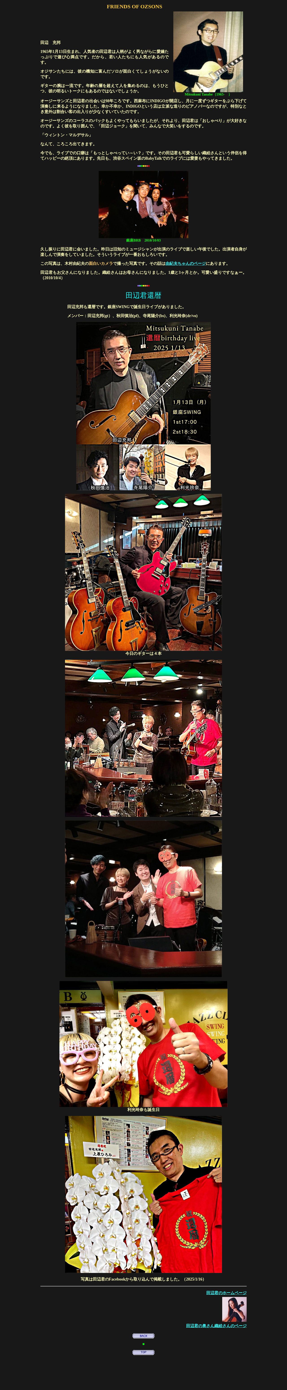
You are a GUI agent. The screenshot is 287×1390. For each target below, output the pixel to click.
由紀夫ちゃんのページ (185, 263)
